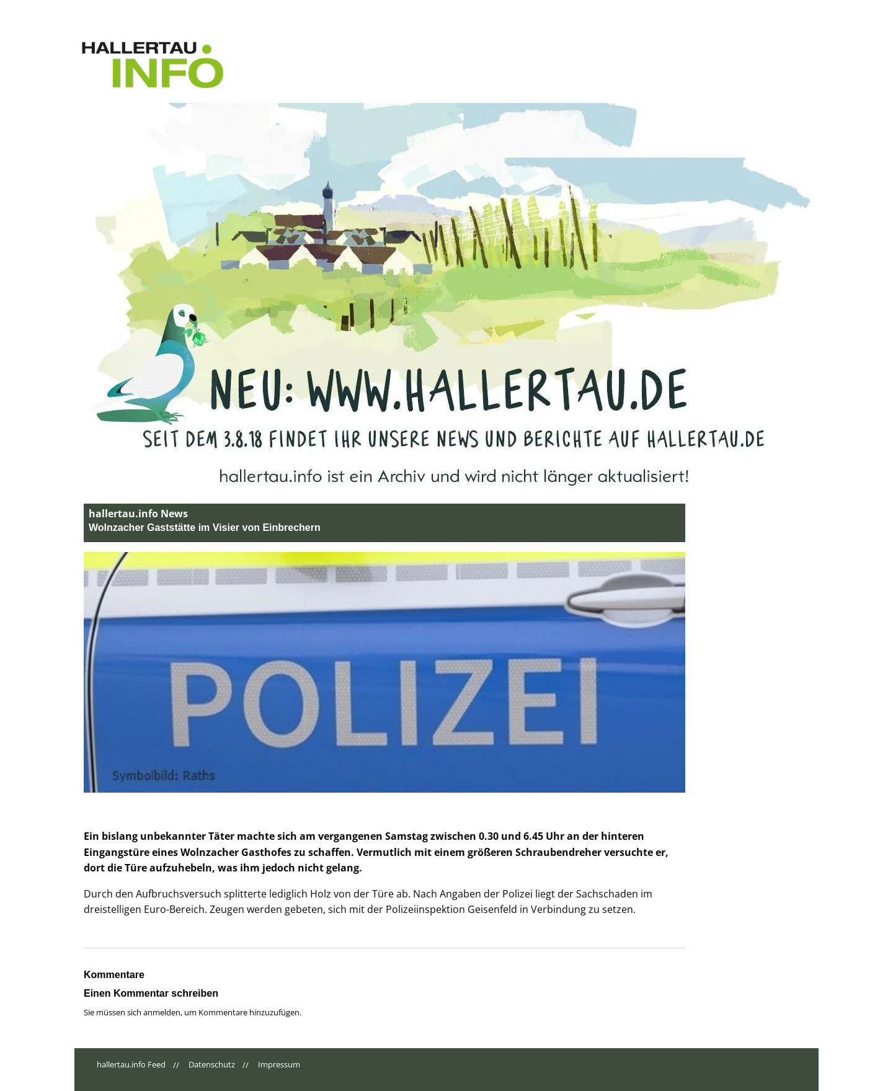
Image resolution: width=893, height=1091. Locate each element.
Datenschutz (212, 1064)
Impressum (279, 1064)
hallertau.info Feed (131, 1064)
